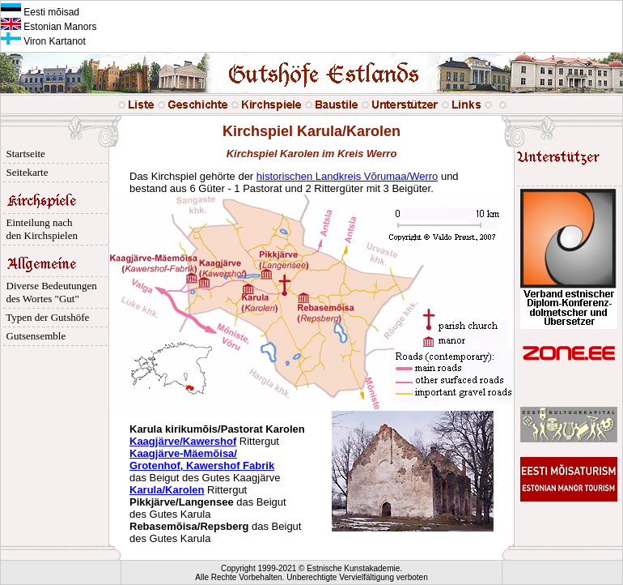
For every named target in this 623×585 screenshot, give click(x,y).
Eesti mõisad (40, 12)
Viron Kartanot (43, 41)
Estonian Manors (48, 26)
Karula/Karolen (166, 490)
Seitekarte (24, 172)
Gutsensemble (33, 336)
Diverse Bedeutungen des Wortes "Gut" (49, 292)
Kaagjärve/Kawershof (182, 441)
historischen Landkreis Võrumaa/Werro (347, 176)
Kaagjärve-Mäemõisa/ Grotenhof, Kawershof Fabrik (201, 459)
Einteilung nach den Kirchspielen (39, 228)
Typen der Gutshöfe (45, 317)
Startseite (23, 153)
